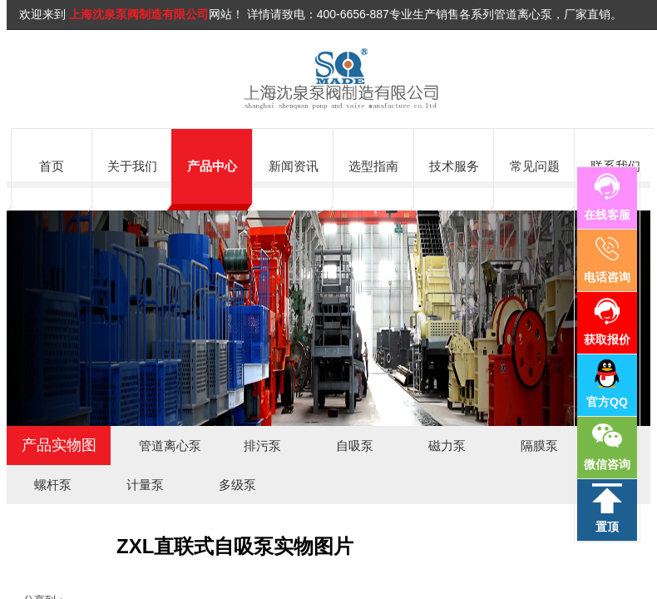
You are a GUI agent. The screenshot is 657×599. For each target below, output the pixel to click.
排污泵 (262, 445)
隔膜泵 (539, 445)
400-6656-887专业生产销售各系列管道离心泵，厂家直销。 (469, 14)
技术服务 (454, 166)
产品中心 (212, 166)
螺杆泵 (53, 485)
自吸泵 (354, 445)
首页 (51, 166)
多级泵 (237, 485)
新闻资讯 (294, 166)
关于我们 (132, 166)
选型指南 (373, 166)
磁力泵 (447, 445)
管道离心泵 (170, 445)
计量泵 (145, 485)
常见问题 (535, 166)
